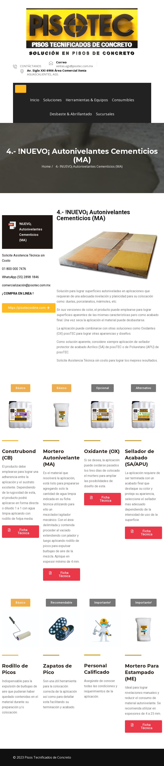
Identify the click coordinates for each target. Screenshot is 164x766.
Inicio (34, 99)
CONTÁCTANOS (30, 66)
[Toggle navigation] (20, 89)
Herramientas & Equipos (87, 99)
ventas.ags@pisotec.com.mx (74, 64)
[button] (28, 308)
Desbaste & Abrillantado (71, 113)
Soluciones (52, 99)
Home (46, 166)
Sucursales (105, 113)
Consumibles (123, 99)
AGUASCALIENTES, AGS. (56, 72)
